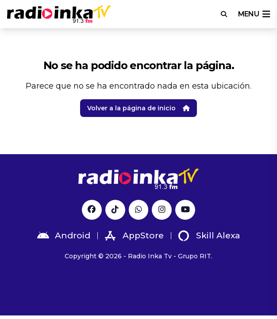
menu (254, 14)
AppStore (134, 235)
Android (63, 235)
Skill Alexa (209, 235)
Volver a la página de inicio (138, 108)
